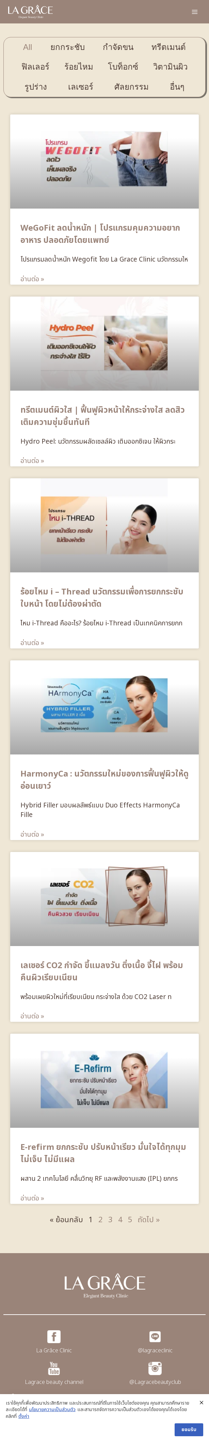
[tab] (27, 47)
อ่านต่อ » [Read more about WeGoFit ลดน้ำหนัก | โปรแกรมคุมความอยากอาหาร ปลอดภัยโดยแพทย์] (32, 279)
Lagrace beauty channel (54, 1382)
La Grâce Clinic (54, 1351)
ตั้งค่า (23, 1416)
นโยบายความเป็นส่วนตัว (52, 1409)
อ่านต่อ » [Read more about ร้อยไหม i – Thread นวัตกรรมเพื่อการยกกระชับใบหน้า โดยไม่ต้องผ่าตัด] (32, 643)
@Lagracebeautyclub (155, 1382)
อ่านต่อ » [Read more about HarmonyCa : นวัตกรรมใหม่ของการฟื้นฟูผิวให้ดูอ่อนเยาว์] (32, 835)
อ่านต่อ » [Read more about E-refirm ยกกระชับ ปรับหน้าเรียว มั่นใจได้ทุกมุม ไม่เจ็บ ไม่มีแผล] (32, 1198)
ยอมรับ (188, 1429)
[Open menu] (194, 11)
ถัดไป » (149, 1220)
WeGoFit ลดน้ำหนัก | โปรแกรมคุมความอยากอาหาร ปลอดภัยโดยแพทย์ (100, 234)
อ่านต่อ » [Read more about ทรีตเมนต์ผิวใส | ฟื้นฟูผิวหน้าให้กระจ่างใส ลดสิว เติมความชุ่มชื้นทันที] (32, 461)
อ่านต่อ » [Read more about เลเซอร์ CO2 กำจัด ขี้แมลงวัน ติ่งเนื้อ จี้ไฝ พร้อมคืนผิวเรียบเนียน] (32, 1016)
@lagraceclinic (155, 1351)
